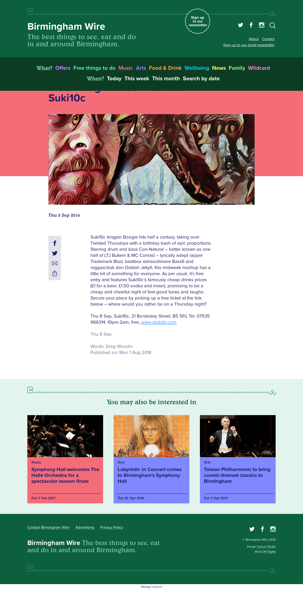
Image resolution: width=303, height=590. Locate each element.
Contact (268, 39)
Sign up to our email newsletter (249, 45)
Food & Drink (165, 68)
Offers (62, 68)
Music (125, 68)
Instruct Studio (266, 546)
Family (237, 68)
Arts (141, 68)
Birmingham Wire (66, 27)
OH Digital (269, 551)
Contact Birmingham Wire (48, 527)
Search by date (201, 78)
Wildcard (259, 68)
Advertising (85, 527)
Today (114, 78)
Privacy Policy (111, 527)
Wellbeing (197, 68)
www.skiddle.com (159, 322)
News (219, 68)
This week (136, 78)
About (254, 39)
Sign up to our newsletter (198, 21)
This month (166, 78)
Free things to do (94, 68)
